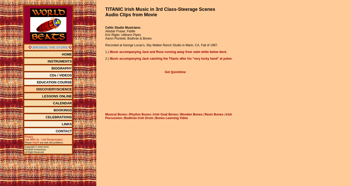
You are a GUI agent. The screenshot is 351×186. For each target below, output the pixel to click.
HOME (67, 54)
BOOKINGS (62, 110)
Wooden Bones (191, 114)
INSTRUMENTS (60, 61)
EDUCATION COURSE (54, 82)
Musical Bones (116, 114)
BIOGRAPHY (61, 68)
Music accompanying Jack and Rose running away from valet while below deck (168, 52)
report (35, 142)
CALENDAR (62, 103)
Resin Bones (214, 114)
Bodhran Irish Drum (138, 118)
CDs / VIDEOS (61, 75)
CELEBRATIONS (59, 117)
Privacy (29, 136)
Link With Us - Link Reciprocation (44, 139)
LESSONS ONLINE (57, 96)
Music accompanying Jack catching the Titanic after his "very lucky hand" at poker (171, 58)
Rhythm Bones (140, 114)
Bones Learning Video (171, 118)
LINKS (67, 124)
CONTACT (64, 131)
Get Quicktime (175, 72)
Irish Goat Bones (165, 114)
